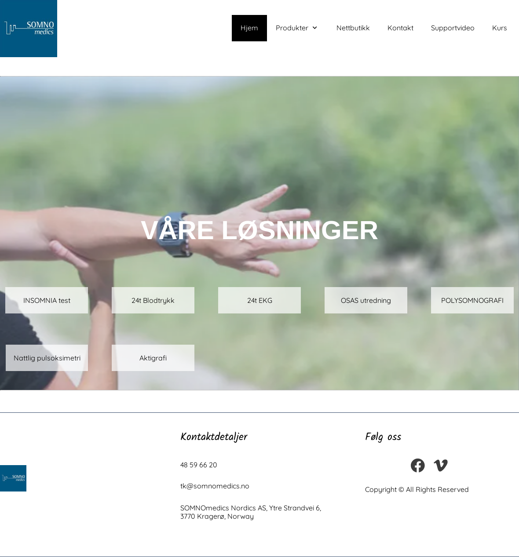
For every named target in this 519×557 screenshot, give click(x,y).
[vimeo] (441, 466)
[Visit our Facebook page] (418, 466)
